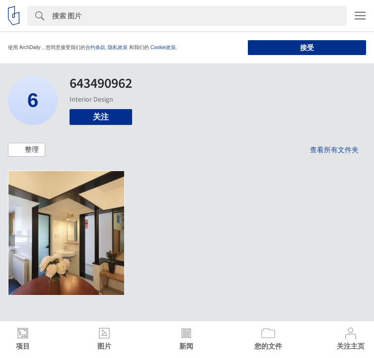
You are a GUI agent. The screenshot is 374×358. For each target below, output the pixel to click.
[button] (26, 150)
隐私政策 (118, 47)
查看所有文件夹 (334, 150)
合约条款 (95, 47)
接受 (307, 48)
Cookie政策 (163, 47)
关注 (101, 117)
